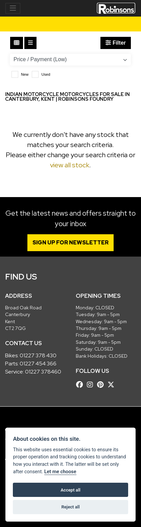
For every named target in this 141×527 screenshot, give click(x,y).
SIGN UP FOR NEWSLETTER (70, 242)
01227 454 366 (38, 363)
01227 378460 (43, 371)
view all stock (69, 165)
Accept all (70, 490)
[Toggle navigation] (12, 8)
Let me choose (60, 472)
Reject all (70, 506)
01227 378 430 (38, 355)
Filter (115, 43)
